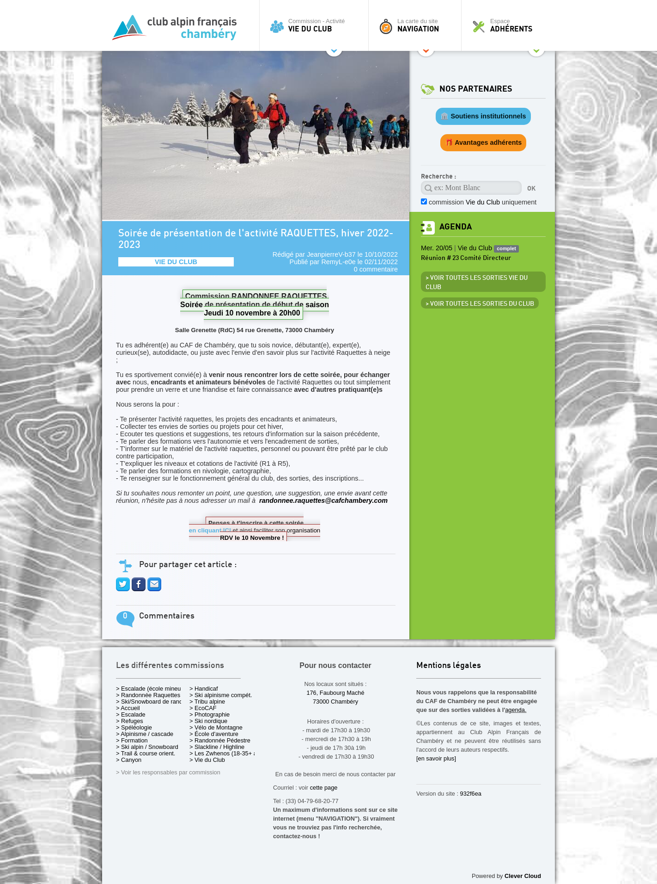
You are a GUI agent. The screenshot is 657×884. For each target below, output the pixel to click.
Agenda (455, 227)
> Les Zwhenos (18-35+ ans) (227, 753)
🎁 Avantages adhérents (483, 142)
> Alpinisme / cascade (144, 733)
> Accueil (128, 708)
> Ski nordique (208, 720)
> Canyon (128, 759)
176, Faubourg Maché (335, 692)
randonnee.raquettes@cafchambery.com (323, 500)
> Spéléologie (134, 727)
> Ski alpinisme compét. (220, 695)
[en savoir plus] (436, 758)
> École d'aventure (213, 733)
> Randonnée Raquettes (148, 695)
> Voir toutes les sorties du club (480, 304)
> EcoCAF (203, 708)
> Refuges (129, 720)
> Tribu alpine (207, 701)
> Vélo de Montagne (216, 727)
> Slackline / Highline (216, 746)
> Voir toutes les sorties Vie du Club (477, 283)
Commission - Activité (316, 25)
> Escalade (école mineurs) (152, 688)
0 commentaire (376, 269)
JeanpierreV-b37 (331, 254)
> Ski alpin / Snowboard (147, 746)
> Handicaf (203, 688)
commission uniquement (482, 202)
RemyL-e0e (338, 262)
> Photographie (209, 714)
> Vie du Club (207, 759)
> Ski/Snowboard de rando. (152, 701)
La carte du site (417, 25)
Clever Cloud (523, 875)
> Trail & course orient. (145, 753)
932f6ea (470, 793)
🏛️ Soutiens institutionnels (483, 116)
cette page (324, 787)
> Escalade (131, 714)
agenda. (515, 709)
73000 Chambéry (335, 701)
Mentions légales (448, 666)
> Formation (132, 740)
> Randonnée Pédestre (219, 740)
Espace (510, 25)
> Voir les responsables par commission (168, 772)
